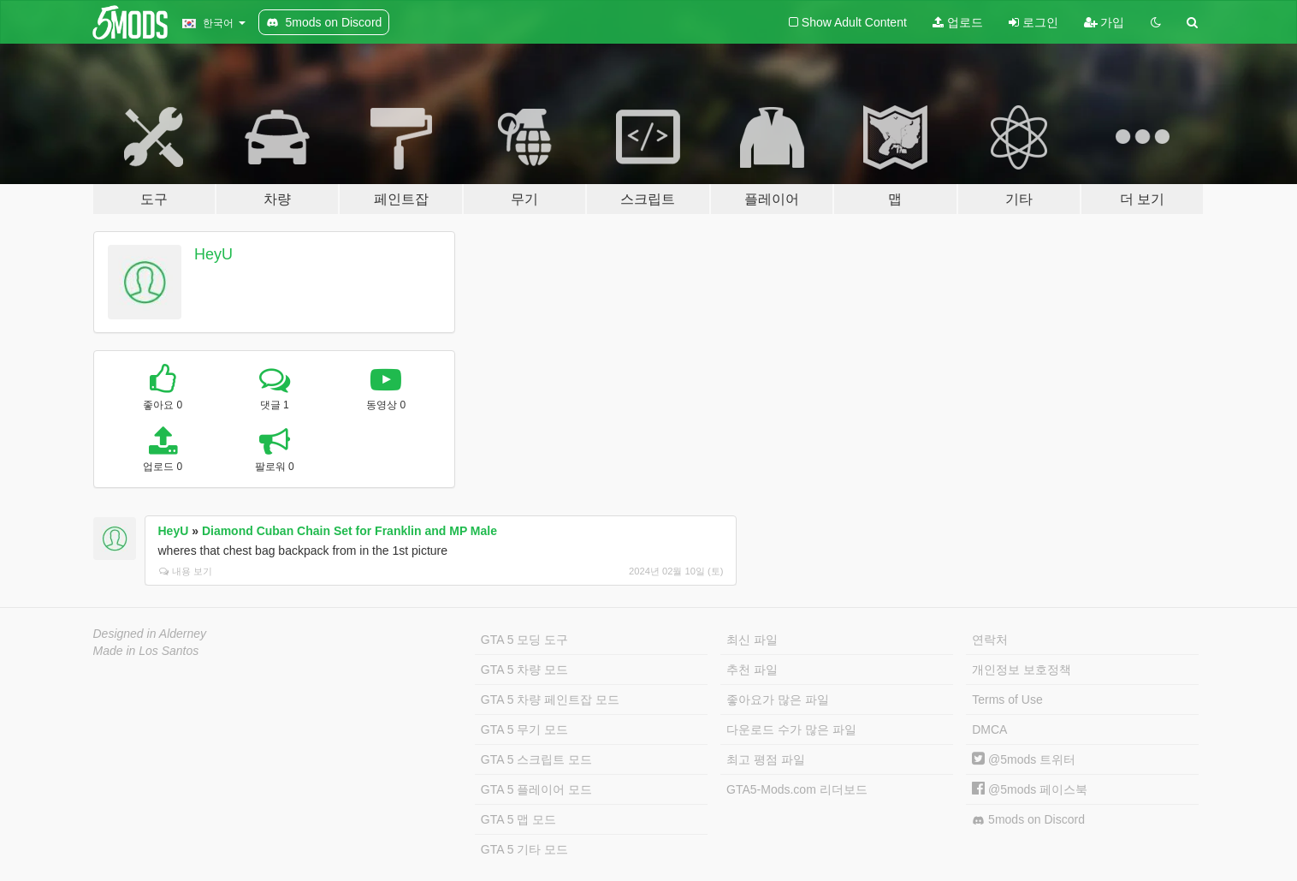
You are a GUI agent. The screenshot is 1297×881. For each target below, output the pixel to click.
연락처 (990, 639)
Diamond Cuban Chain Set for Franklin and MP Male (349, 531)
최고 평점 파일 (765, 759)
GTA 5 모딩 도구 (524, 639)
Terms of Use (1007, 699)
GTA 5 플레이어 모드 (536, 789)
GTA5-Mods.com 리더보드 (797, 789)
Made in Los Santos (146, 651)
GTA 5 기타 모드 (524, 849)
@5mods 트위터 (1023, 759)
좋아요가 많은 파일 (777, 699)
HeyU (213, 254)
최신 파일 (752, 639)
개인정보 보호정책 (1021, 669)
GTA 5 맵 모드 (518, 819)
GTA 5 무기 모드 (524, 729)
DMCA (989, 729)
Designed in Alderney (150, 633)
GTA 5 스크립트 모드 (536, 759)
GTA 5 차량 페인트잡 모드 (550, 699)
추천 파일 (752, 669)
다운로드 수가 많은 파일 (791, 729)
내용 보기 (185, 571)
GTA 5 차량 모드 (524, 669)
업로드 (958, 22)
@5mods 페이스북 (1029, 789)
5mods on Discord (1028, 820)
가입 (1104, 22)
